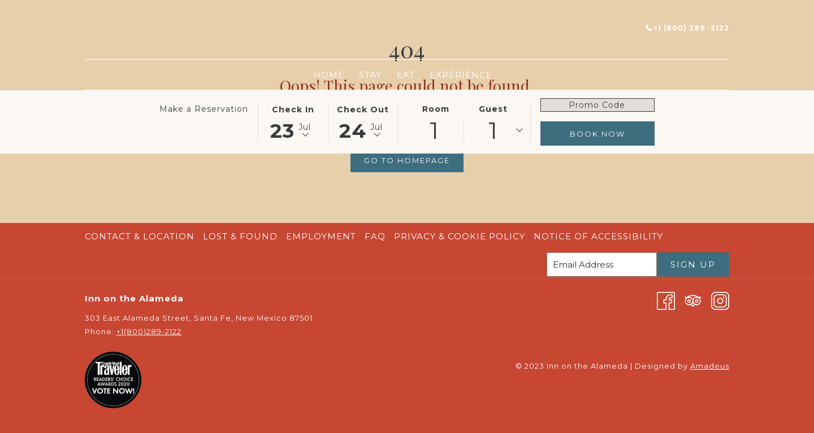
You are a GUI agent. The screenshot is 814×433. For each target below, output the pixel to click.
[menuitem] (329, 75)
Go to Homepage (407, 160)
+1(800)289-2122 (148, 331)
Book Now (597, 133)
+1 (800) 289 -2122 (687, 28)
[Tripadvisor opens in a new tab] (693, 300)
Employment (321, 236)
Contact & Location (139, 236)
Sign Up (693, 264)
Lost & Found (240, 236)
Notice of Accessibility (598, 236)
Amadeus (709, 365)
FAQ (375, 236)
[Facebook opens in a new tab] (666, 300)
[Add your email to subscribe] (602, 264)
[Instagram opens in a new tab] (720, 300)
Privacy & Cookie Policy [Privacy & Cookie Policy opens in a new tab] (461, 236)
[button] (293, 121)
